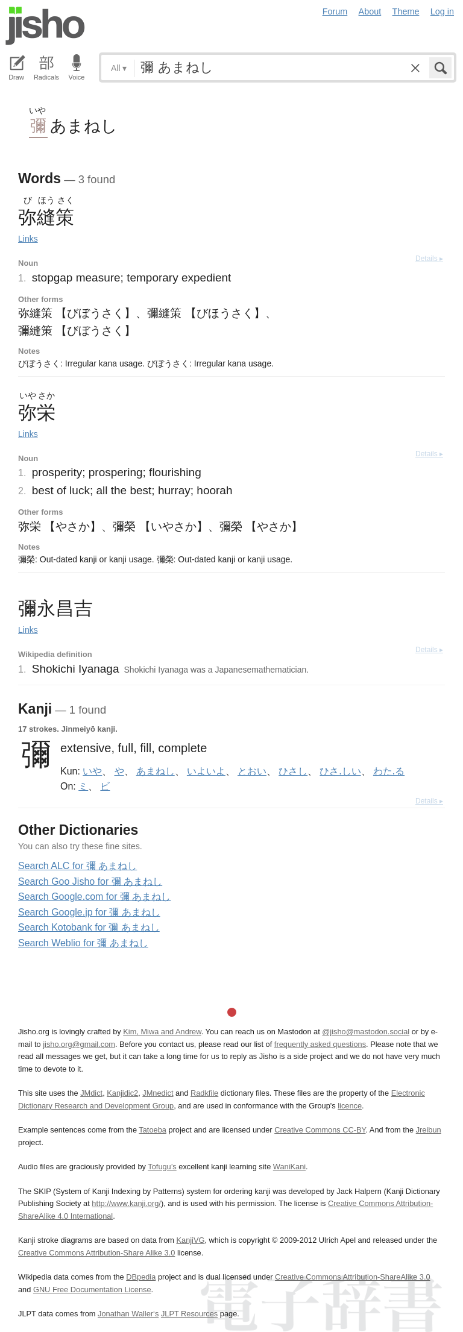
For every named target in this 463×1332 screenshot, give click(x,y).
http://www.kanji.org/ (126, 1203)
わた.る (389, 771)
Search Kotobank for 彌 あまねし (89, 927)
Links (28, 238)
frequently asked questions (320, 1044)
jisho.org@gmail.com (79, 1044)
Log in (442, 11)
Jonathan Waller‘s (128, 1313)
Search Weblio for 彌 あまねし (83, 943)
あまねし (155, 771)
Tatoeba (152, 1129)
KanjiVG (190, 1240)
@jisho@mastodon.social (365, 1031)
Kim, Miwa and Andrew (162, 1031)
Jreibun (428, 1129)
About (370, 11)
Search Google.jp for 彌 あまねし (89, 912)
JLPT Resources (189, 1313)
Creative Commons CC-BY (319, 1129)
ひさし (293, 771)
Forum (335, 11)
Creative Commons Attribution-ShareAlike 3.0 (352, 1276)
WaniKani (289, 1166)
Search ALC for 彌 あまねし (77, 866)
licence (350, 1105)
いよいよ (206, 771)
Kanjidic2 (122, 1093)
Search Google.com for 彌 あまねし (94, 896)
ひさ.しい (340, 771)
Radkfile (204, 1093)
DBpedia (141, 1276)
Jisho (45, 26)
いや (92, 771)
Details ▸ (429, 258)
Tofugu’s (162, 1166)
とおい (252, 771)
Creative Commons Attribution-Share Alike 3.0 (96, 1252)
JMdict (91, 1093)
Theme (406, 11)
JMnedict (157, 1093)
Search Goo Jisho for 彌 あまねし (90, 881)
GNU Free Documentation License (92, 1289)
